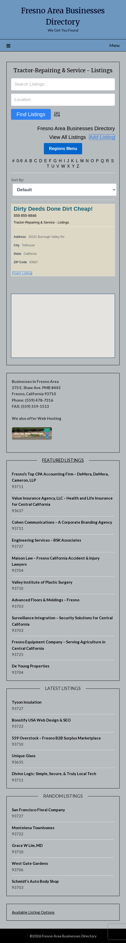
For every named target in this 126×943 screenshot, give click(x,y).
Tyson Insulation (27, 702)
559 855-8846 (25, 215)
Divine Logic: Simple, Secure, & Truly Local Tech (54, 773)
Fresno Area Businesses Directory (76, 128)
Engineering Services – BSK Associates (46, 540)
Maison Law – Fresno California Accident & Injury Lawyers (56, 560)
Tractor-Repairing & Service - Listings (63, 70)
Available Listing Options (33, 912)
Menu (114, 45)
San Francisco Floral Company (38, 809)
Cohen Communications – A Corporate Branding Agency (62, 522)
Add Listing (102, 137)
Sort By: (17, 180)
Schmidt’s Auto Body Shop (35, 881)
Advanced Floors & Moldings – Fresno (45, 599)
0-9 (20, 161)
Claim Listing (22, 273)
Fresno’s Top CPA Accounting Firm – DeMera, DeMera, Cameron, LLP (60, 476)
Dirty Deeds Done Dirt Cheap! (53, 209)
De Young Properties (30, 666)
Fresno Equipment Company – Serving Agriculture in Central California (58, 645)
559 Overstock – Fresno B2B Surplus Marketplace (56, 737)
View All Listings (67, 137)
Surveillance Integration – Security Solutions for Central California (62, 620)
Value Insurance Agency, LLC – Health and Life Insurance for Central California (62, 500)
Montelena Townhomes (33, 827)
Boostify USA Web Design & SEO (41, 719)
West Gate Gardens (30, 863)
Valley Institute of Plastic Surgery (42, 582)
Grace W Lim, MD (27, 845)
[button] (63, 321)
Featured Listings (63, 460)
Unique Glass (23, 755)
